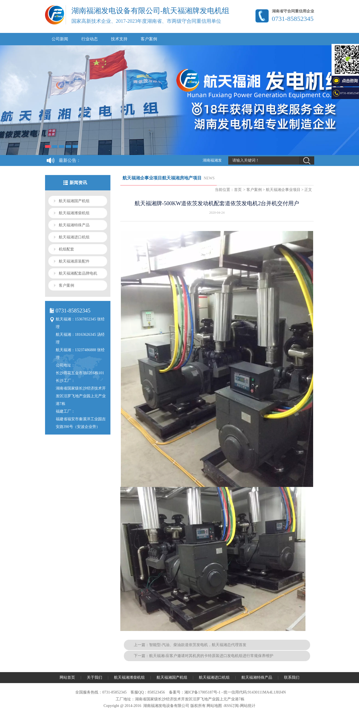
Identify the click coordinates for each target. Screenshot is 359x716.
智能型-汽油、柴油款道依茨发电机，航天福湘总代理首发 (198, 645)
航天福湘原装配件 (74, 261)
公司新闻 (60, 39)
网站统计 (247, 706)
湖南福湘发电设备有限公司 (166, 706)
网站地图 (214, 706)
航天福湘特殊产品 (74, 225)
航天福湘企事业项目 (283, 190)
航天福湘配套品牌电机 (78, 273)
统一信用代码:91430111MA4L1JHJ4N (255, 692)
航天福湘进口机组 (74, 237)
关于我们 (94, 677)
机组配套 (66, 249)
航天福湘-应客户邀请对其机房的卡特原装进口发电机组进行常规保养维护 (211, 656)
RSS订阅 (231, 706)
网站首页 (67, 677)
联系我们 (291, 677)
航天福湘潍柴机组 (74, 213)
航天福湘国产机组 (74, 201)
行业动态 (89, 39)
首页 (238, 190)
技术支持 (119, 39)
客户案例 (149, 39)
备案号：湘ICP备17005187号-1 (194, 692)
